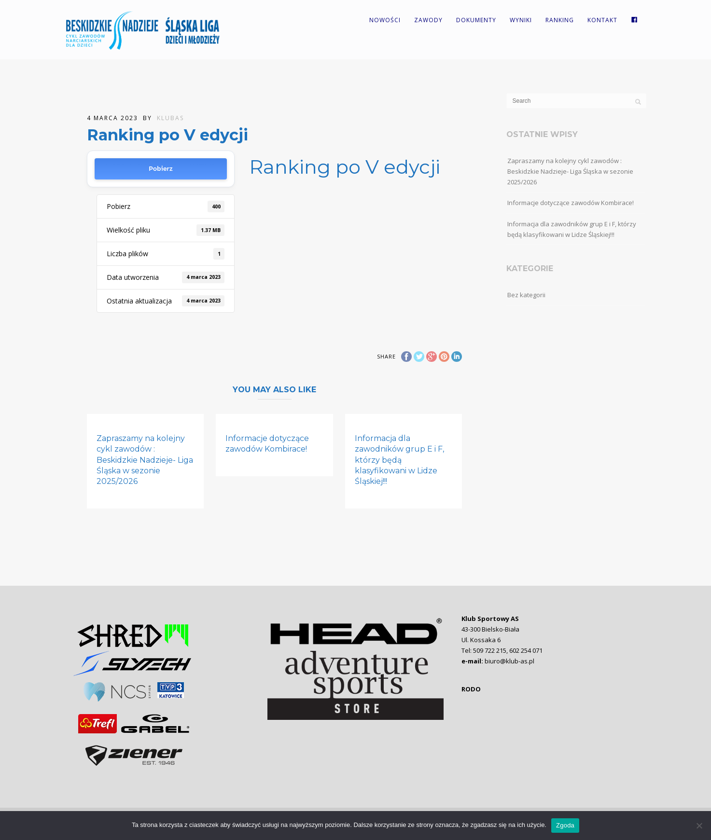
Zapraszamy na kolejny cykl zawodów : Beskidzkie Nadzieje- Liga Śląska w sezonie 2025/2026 (145, 460)
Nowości (385, 20)
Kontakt (602, 20)
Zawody (428, 20)
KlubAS (170, 118)
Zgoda (565, 825)
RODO (471, 689)
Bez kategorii (526, 294)
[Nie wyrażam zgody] (699, 825)
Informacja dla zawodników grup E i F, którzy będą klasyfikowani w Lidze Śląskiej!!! (399, 460)
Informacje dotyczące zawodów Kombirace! (570, 202)
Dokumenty (476, 20)
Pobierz (161, 169)
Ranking (559, 20)
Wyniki (521, 20)
